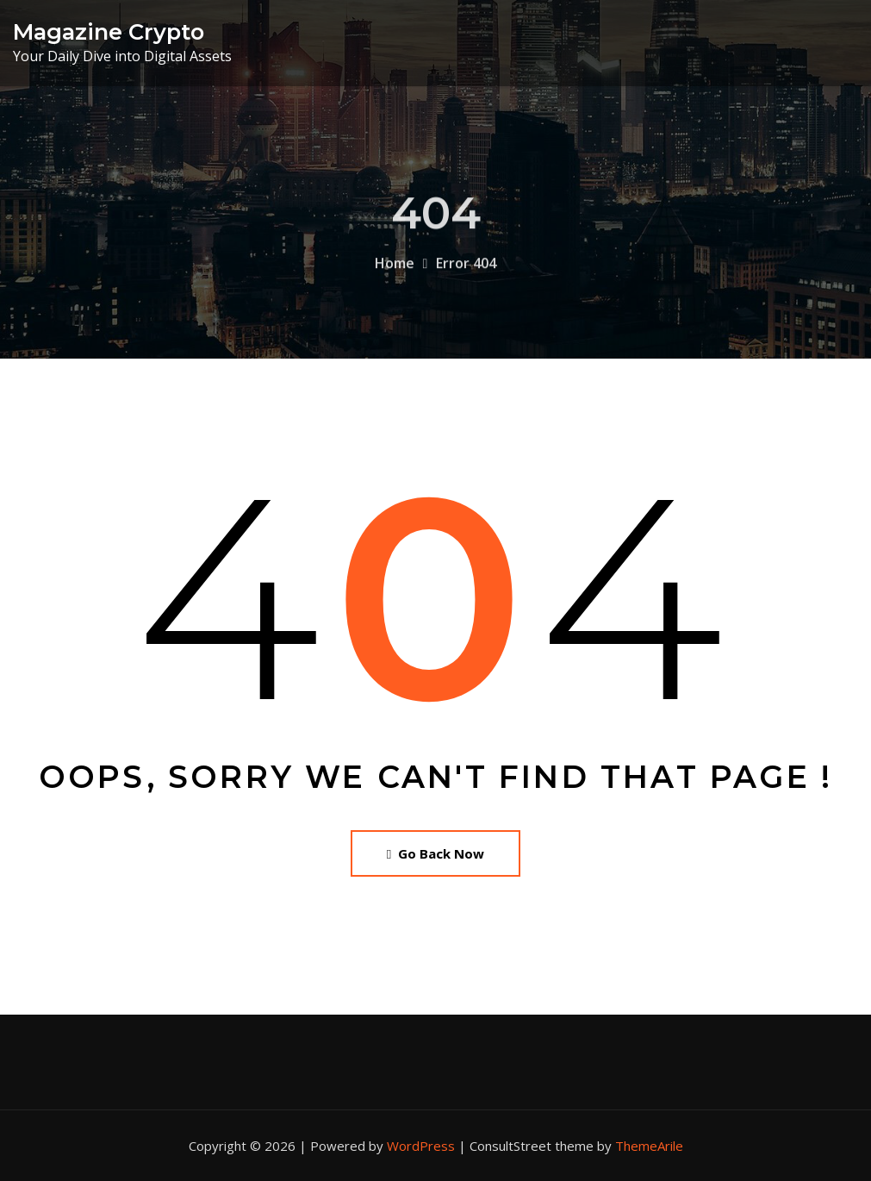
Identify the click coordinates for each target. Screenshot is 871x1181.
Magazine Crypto (108, 31)
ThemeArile (649, 1145)
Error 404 (466, 277)
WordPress (421, 1145)
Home (394, 277)
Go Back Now (435, 853)
